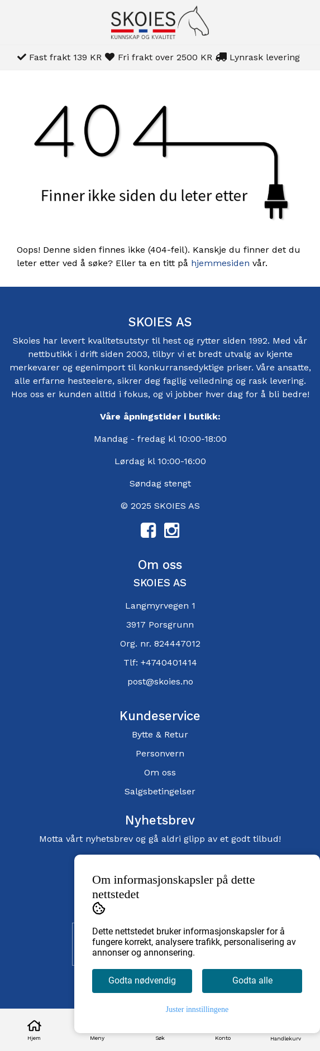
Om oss (160, 772)
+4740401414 (169, 662)
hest (173, 340)
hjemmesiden (220, 263)
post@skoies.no (160, 681)
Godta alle (252, 980)
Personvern (160, 753)
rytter (208, 340)
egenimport (100, 367)
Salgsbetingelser (160, 791)
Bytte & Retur (160, 734)
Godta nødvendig (142, 980)
